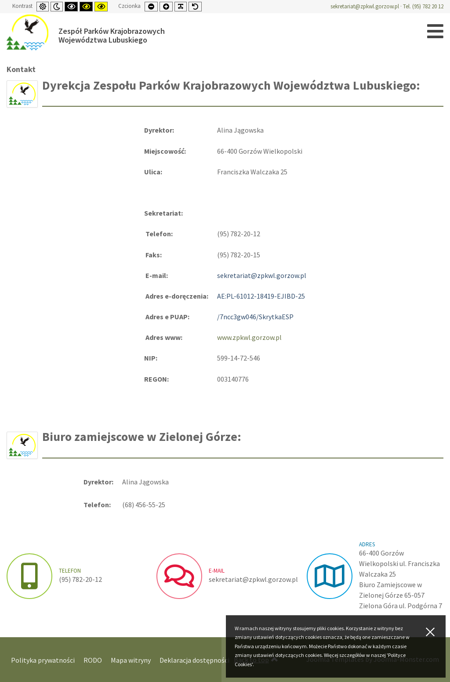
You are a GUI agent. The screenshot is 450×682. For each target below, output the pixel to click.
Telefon (70, 570)
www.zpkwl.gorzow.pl (249, 337)
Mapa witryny (131, 660)
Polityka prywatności (43, 660)
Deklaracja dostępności (194, 660)
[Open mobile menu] (435, 31)
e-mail (217, 570)
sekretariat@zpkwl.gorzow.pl (364, 6)
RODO (92, 660)
